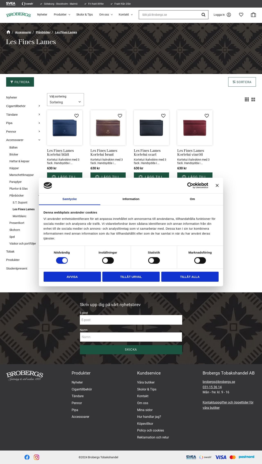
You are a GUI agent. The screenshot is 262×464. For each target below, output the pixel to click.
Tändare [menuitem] (12, 114)
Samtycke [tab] (69, 199)
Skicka (131, 349)
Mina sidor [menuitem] (144, 410)
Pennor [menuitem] (11, 131)
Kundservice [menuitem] (149, 373)
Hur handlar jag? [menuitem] (149, 417)
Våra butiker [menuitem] (146, 382)
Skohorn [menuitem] (14, 230)
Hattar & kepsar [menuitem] (19, 161)
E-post (84, 312)
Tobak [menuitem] (10, 251)
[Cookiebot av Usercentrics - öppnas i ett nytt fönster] (190, 185)
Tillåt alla (190, 276)
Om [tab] (192, 199)
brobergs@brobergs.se (219, 382)
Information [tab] (131, 199)
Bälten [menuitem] (13, 147)
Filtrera (22, 82)
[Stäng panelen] (217, 185)
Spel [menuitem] (12, 237)
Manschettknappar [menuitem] (21, 175)
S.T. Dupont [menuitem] (20, 202)
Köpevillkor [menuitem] (145, 424)
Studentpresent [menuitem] (16, 268)
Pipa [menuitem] (9, 123)
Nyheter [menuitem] (42, 14)
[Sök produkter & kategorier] (173, 14)
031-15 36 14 (212, 387)
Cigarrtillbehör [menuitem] (16, 106)
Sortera (244, 82)
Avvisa (72, 276)
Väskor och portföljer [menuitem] (22, 243)
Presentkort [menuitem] (16, 223)
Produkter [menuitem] (60, 14)
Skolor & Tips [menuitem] (84, 14)
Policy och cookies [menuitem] (150, 430)
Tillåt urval (131, 276)
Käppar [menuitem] (14, 168)
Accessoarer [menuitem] (14, 140)
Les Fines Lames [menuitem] (24, 209)
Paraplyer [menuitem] (15, 182)
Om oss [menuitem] (104, 14)
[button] (241, 14)
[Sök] (204, 14)
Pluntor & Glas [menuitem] (18, 188)
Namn (84, 330)
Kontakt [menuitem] (124, 14)
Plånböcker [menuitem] (16, 195)
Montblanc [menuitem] (19, 216)
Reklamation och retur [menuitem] (153, 437)
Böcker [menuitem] (13, 154)
